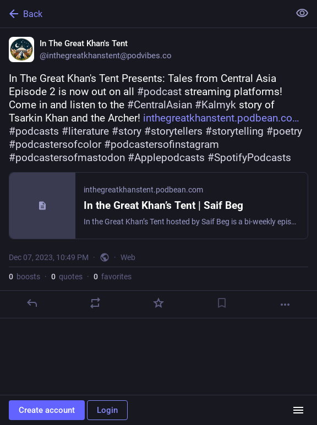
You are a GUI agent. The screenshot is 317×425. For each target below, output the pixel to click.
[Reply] (32, 303)
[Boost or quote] (95, 303)
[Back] (143, 13)
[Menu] (298, 410)
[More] (285, 304)
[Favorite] (158, 303)
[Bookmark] (221, 303)
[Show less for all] (302, 13)
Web (128, 257)
